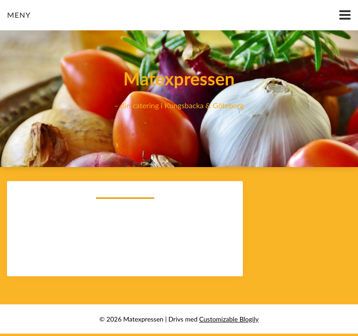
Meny (18, 14)
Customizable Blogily (229, 319)
